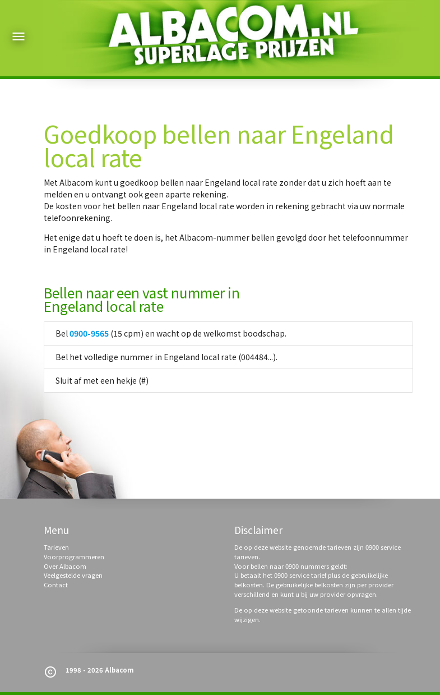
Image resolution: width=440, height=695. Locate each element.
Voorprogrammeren (74, 556)
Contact (56, 584)
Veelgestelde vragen (73, 574)
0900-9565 (89, 333)
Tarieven (56, 546)
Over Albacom (65, 565)
